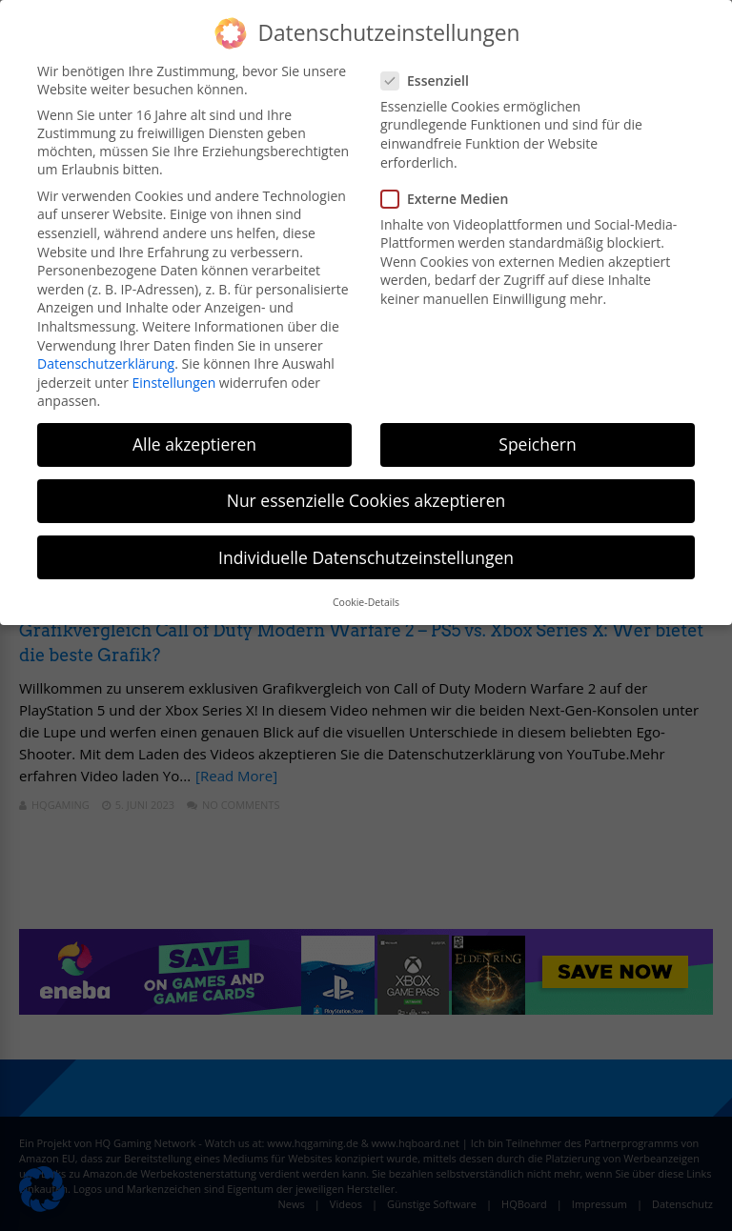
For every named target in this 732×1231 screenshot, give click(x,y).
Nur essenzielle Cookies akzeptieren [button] (366, 500)
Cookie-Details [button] (366, 602)
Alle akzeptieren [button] (194, 444)
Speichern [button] (537, 444)
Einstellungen (174, 382)
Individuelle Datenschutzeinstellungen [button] (366, 557)
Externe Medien (450, 199)
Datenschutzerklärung (105, 363)
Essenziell (430, 80)
